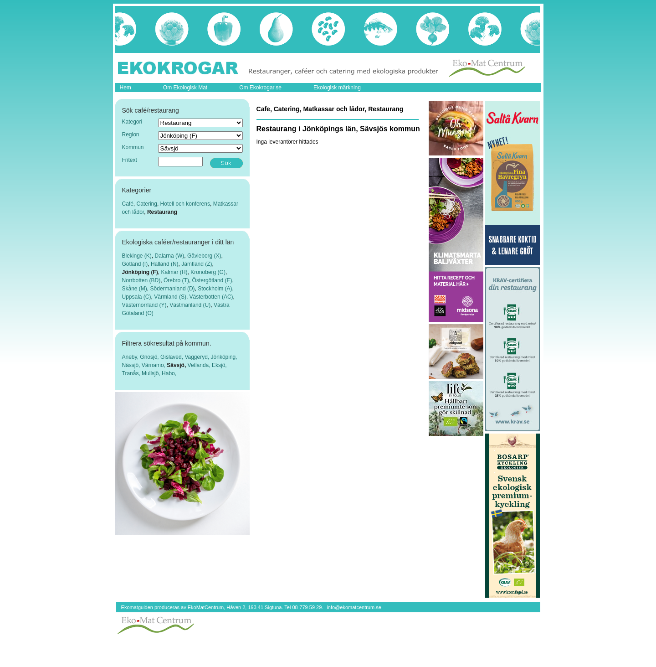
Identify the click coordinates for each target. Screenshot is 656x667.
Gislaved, (172, 357)
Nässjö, (132, 365)
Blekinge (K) (137, 256)
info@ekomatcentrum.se (354, 607)
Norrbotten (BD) (141, 280)
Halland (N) (165, 264)
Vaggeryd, (197, 357)
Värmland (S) (170, 297)
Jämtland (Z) (196, 264)
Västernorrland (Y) (144, 305)
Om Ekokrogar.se (260, 87)
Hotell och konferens (185, 204)
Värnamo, (154, 365)
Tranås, (132, 373)
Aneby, (131, 357)
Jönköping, (224, 357)
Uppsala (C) (136, 297)
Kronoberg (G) (208, 272)
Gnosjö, (150, 357)
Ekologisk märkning (337, 87)
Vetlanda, (200, 365)
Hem (125, 87)
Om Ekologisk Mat (185, 87)
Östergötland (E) (212, 280)
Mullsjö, (152, 373)
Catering (147, 204)
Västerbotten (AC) (211, 297)
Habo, (169, 373)
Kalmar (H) (174, 272)
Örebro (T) (176, 280)
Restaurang (162, 212)
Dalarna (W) (169, 256)
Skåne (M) (134, 288)
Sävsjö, (177, 365)
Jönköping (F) (140, 272)
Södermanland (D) (172, 288)
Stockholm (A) (215, 288)
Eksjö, (219, 365)
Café (127, 204)
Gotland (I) (135, 264)
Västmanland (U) (189, 305)
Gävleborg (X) (204, 256)
